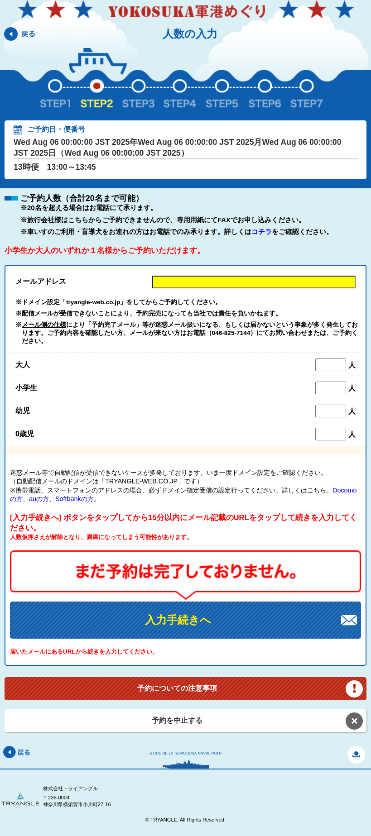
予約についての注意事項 (177, 688)
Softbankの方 (74, 498)
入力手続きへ (178, 620)
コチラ (261, 231)
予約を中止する (177, 720)
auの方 (39, 498)
